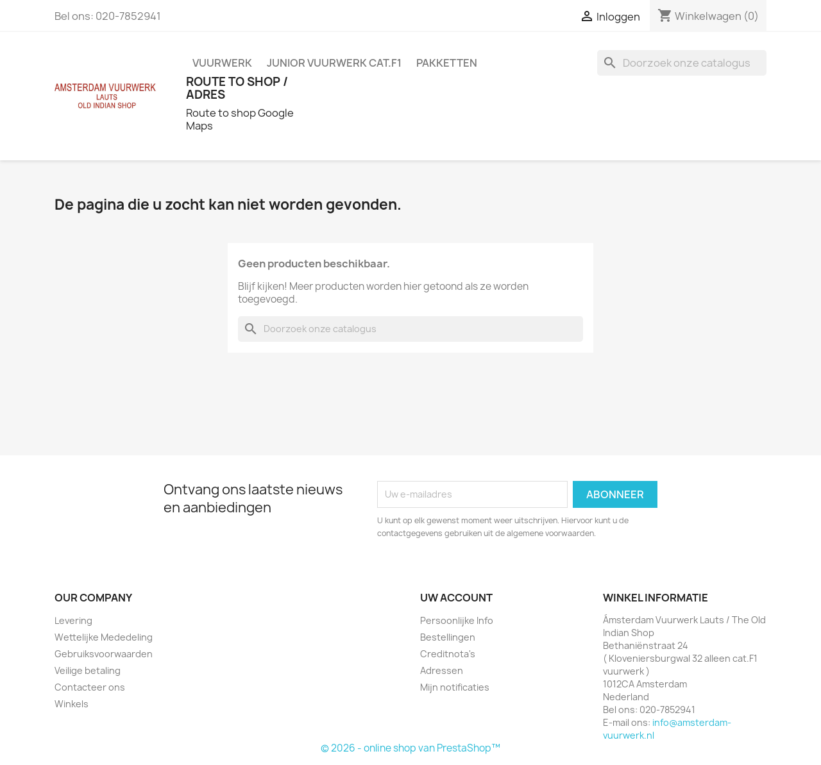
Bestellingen (447, 637)
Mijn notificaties (454, 687)
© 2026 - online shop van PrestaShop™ (410, 748)
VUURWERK (222, 63)
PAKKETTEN (446, 63)
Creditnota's (447, 654)
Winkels (72, 704)
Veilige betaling (88, 670)
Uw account (456, 598)
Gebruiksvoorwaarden (104, 654)
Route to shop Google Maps (240, 119)
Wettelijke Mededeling (104, 637)
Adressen (441, 670)
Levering (73, 620)
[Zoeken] (681, 63)
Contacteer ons (90, 687)
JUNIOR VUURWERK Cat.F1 (334, 63)
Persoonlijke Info (456, 620)
